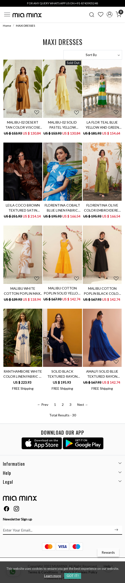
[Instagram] (16, 509)
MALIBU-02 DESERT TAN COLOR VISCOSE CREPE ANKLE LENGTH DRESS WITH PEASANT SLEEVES (22, 125)
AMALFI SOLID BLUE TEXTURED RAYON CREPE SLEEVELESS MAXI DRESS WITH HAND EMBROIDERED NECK (102, 374)
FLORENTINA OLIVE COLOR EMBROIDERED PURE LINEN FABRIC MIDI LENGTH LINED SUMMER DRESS (102, 208)
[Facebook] (6, 509)
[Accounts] (109, 14)
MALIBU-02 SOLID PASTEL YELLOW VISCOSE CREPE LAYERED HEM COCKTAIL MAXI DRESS (62, 125)
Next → (82, 405)
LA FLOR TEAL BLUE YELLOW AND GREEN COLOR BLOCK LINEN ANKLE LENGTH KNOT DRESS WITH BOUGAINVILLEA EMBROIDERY (102, 125)
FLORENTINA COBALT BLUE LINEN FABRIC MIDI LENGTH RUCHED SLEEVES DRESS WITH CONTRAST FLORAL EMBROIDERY (62, 208)
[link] (91, 14)
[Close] (119, 5)
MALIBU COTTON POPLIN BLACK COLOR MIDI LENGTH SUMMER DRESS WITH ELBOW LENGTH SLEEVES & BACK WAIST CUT (102, 291)
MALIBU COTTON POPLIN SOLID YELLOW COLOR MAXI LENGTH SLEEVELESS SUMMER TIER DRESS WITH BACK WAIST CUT (62, 291)
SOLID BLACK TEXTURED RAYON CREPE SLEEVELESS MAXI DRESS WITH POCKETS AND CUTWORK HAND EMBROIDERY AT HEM (62, 374)
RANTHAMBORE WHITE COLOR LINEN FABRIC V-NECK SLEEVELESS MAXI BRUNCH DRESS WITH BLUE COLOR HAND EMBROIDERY (22, 374)
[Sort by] (92, 55)
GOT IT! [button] (73, 576)
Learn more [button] (52, 576)
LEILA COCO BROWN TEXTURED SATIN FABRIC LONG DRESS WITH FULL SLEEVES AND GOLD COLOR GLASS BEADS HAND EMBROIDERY (23, 208)
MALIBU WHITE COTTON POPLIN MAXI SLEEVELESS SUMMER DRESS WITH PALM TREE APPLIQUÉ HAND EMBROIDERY (23, 291)
